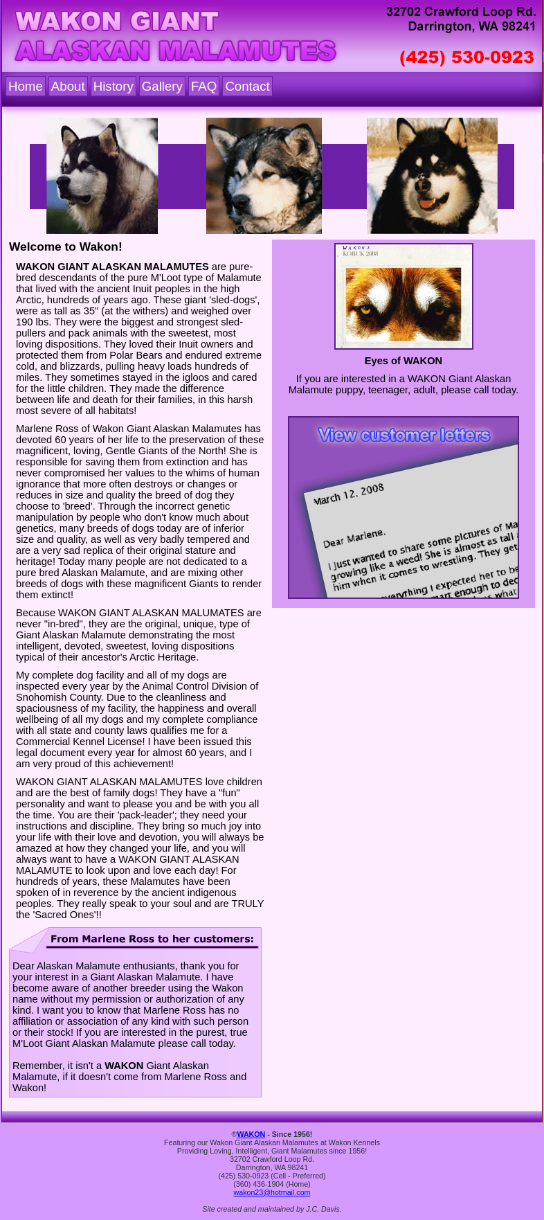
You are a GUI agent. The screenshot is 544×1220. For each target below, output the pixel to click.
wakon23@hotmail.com (272, 1192)
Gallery (162, 86)
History (113, 86)
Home (25, 86)
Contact (247, 86)
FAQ (204, 86)
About (68, 86)
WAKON (251, 1134)
